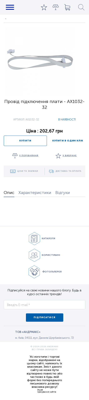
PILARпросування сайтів (46, 391)
